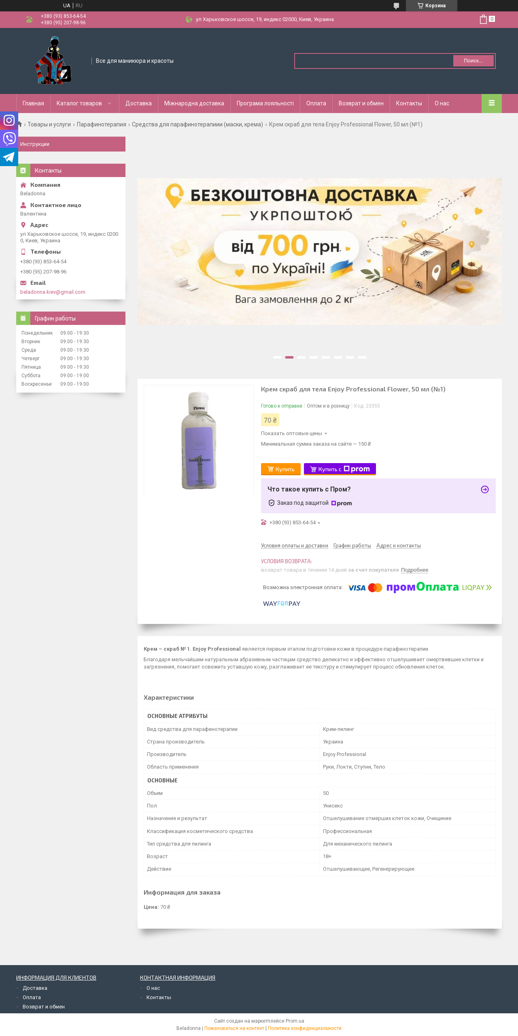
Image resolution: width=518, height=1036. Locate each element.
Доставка (138, 103)
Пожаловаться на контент (234, 1028)
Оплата (316, 103)
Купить (285, 469)
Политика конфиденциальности (305, 1028)
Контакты (409, 103)
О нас (442, 103)
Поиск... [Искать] (473, 61)
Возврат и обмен (361, 103)
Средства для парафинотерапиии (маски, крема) (197, 124)
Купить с (344, 469)
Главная (33, 103)
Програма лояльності (265, 103)
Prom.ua (295, 1021)
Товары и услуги (49, 124)
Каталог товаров (79, 103)
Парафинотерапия (101, 124)
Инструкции (34, 144)
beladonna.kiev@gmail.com (52, 292)
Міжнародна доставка (194, 103)
